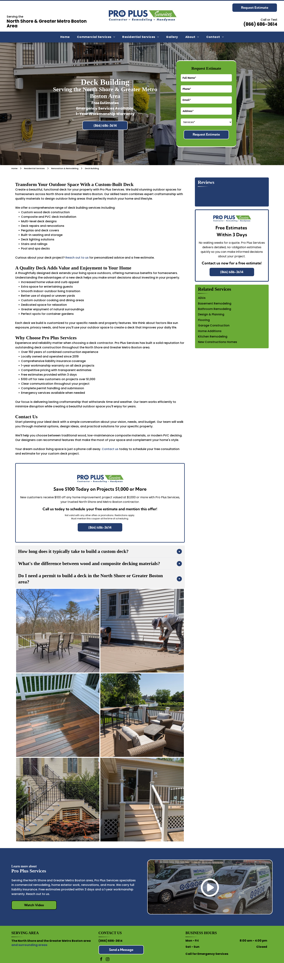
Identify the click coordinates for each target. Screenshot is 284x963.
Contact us (110, 449)
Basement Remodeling (214, 303)
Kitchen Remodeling (212, 336)
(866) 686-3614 (110, 941)
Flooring (204, 320)
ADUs (202, 298)
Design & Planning (211, 314)
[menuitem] (65, 37)
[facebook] (101, 959)
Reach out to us (77, 257)
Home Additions (210, 331)
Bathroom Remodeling (214, 309)
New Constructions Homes (217, 342)
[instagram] (107, 959)
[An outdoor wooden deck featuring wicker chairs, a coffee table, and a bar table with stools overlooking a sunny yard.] (142, 715)
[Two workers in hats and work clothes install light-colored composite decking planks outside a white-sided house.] (142, 630)
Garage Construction (213, 325)
